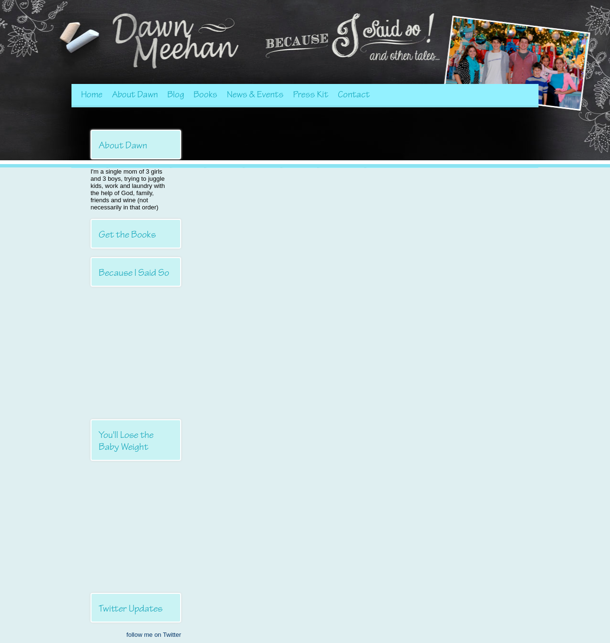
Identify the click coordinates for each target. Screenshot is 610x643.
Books (205, 94)
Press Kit (310, 94)
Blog (175, 94)
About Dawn (135, 94)
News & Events (255, 94)
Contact (354, 94)
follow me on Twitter (153, 634)
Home (91, 94)
